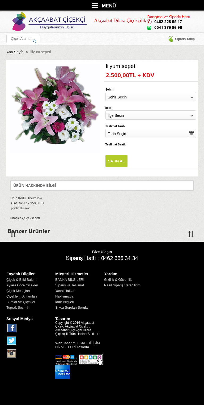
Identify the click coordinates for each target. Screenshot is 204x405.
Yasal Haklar (65, 291)
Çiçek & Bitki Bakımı (21, 280)
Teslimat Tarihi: (116, 126)
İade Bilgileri (64, 302)
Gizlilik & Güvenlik (118, 280)
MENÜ (109, 5)
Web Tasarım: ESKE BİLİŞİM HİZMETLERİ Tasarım (77, 345)
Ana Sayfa (15, 52)
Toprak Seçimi (17, 307)
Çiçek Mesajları (18, 291)
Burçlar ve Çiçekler (20, 302)
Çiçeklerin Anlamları (21, 296)
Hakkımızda (64, 296)
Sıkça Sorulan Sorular (72, 307)
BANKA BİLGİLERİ (69, 280)
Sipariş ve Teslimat (69, 285)
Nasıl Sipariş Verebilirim (122, 285)
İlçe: (108, 107)
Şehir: (109, 89)
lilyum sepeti (41, 52)
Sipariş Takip (181, 39)
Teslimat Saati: (115, 144)
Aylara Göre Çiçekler (22, 285)
